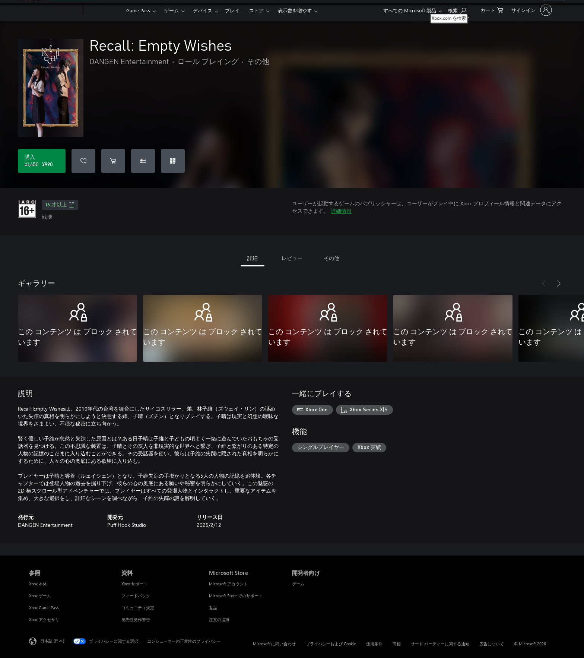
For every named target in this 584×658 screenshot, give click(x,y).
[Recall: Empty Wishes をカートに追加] (113, 161)
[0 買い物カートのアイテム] (491, 9)
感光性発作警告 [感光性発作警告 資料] (135, 619)
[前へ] (543, 283)
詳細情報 (341, 210)
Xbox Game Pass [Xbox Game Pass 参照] (44, 607)
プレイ (232, 10)
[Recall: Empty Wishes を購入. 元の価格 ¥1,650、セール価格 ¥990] (42, 161)
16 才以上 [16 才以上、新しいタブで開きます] (59, 205)
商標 (397, 643)
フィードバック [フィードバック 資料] (135, 595)
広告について (491, 643)
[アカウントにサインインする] (531, 10)
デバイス (202, 10)
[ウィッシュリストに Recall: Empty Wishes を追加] (83, 161)
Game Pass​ (138, 10)
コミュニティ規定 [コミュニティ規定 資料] (137, 607)
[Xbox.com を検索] (457, 9)
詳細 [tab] (252, 258)
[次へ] (558, 283)
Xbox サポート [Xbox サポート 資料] (134, 583)
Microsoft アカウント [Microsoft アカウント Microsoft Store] (228, 583)
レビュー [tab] (292, 258)
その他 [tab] (331, 258)
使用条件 (374, 643)
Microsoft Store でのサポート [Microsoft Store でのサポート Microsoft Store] (236, 595)
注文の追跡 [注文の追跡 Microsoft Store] (219, 619)
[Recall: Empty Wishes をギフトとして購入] (143, 161)
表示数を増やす (295, 10)
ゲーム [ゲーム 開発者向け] (298, 583)
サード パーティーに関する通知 (440, 643)
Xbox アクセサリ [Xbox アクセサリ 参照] (44, 619)
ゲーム (171, 10)
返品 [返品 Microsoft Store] (213, 607)
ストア (256, 10)
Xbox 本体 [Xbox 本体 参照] (38, 583)
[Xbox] (104, 10)
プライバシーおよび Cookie (331, 643)
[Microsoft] (54, 10)
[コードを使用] (173, 161)
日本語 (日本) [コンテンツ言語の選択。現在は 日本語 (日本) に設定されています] (52, 640)
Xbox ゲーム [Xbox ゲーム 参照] (40, 595)
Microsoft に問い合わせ (274, 643)
